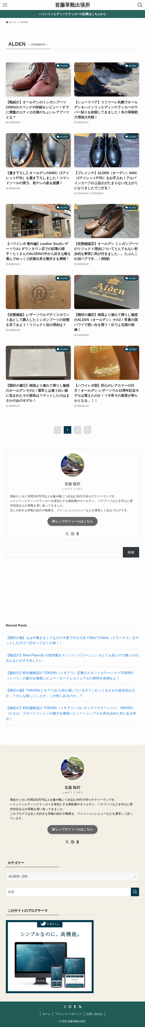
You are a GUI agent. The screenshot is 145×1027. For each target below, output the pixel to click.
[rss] (80, 1007)
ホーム (46, 1014)
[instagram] (72, 534)
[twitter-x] (67, 534)
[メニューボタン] (5, 5)
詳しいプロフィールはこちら (72, 521)
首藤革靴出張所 (72, 5)
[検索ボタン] (140, 5)
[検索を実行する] (135, 892)
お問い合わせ (94, 1014)
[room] (78, 534)
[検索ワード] (72, 892)
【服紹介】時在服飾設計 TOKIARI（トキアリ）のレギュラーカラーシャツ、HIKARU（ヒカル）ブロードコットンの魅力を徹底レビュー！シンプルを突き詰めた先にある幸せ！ (71, 713)
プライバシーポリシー (68, 1014)
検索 (131, 552)
